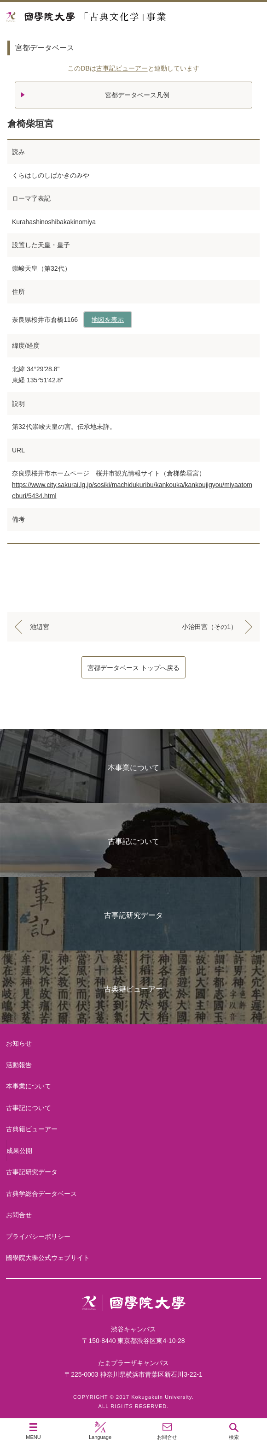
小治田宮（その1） (209, 626)
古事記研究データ (133, 915)
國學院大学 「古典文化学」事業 (121, 17)
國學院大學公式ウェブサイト (48, 1257)
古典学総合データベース (41, 1193)
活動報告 (19, 1065)
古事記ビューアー (122, 68)
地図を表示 (108, 319)
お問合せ (19, 1214)
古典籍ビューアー (133, 989)
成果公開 (19, 1150)
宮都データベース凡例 (137, 95)
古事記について (133, 841)
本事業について (133, 768)
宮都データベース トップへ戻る (133, 667)
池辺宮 (39, 626)
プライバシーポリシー (38, 1236)
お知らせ (19, 1043)
